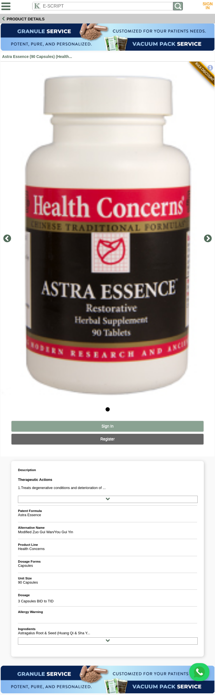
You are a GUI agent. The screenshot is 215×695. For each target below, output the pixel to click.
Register (107, 439)
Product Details (26, 19)
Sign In (108, 426)
